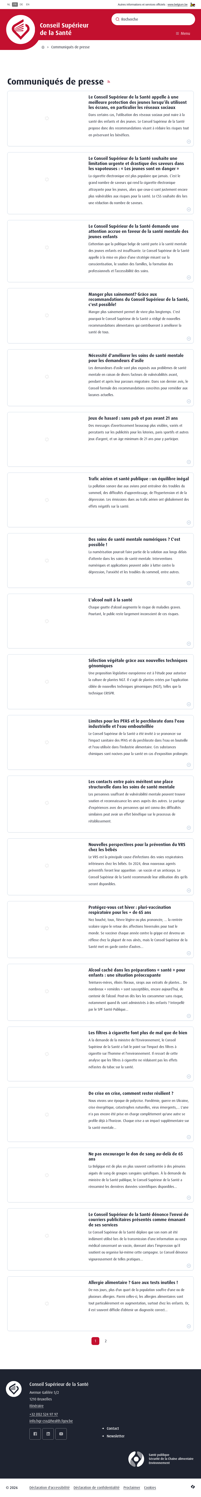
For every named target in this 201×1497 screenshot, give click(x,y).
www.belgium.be (178, 4)
